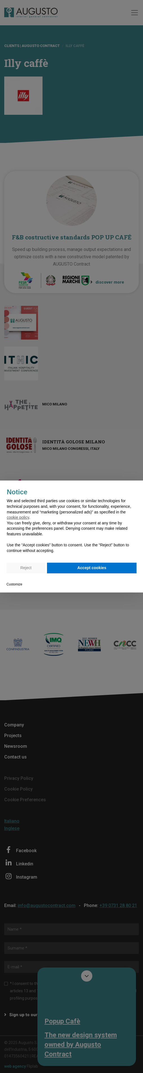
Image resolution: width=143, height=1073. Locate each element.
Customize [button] (14, 584)
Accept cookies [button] (91, 567)
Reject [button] (26, 567)
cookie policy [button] (18, 517)
